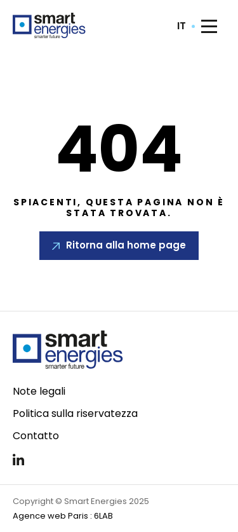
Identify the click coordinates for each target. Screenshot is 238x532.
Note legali (39, 391)
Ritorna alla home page (126, 245)
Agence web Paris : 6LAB (63, 516)
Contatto (36, 435)
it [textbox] (181, 26)
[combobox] (186, 26)
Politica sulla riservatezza (75, 413)
